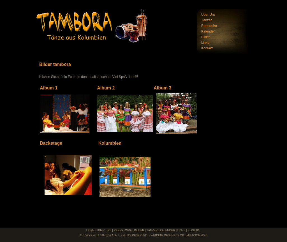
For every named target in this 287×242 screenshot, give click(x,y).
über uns (104, 230)
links (181, 230)
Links (205, 43)
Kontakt (207, 48)
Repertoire (209, 26)
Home (90, 230)
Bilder (205, 37)
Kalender (208, 31)
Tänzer (206, 20)
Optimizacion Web (193, 235)
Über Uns (208, 15)
